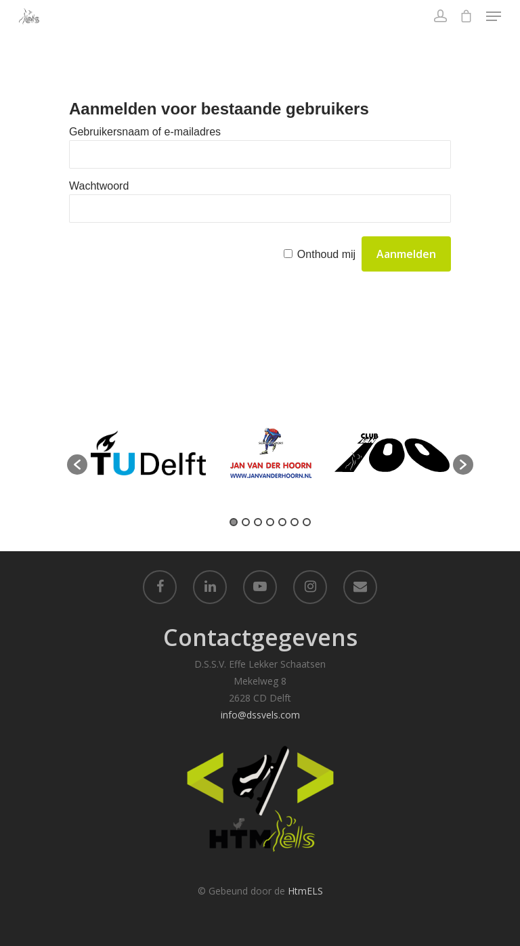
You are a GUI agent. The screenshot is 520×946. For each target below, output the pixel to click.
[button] (77, 464)
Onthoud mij (326, 254)
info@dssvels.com (260, 714)
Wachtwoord (99, 186)
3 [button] (258, 522)
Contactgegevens (260, 637)
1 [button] (234, 522)
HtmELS (305, 890)
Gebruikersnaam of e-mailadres (145, 131)
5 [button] (282, 522)
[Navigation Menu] (493, 16)
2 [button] (246, 522)
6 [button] (294, 522)
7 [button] (307, 522)
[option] (148, 458)
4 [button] (270, 522)
